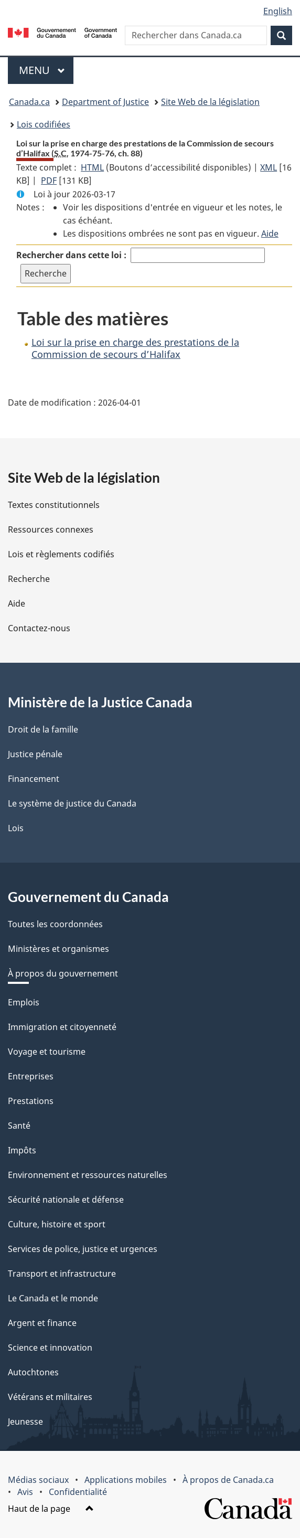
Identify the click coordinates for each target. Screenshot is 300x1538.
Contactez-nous (39, 628)
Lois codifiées (43, 124)
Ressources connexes (50, 529)
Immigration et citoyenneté (62, 1027)
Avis (25, 1492)
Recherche (29, 579)
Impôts (22, 1150)
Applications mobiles (125, 1480)
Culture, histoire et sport (56, 1224)
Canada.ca (29, 102)
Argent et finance (42, 1323)
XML (268, 167)
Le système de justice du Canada (72, 803)
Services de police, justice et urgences (82, 1249)
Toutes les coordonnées (55, 924)
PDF (49, 180)
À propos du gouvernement (63, 973)
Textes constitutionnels (54, 505)
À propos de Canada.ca (228, 1480)
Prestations (30, 1101)
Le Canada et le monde (53, 1298)
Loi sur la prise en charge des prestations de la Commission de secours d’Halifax (135, 348)
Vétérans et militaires (50, 1397)
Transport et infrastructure (62, 1273)
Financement (33, 778)
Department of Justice (105, 102)
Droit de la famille (43, 729)
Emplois (23, 1002)
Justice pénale (35, 754)
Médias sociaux (38, 1480)
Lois (16, 828)
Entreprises (30, 1076)
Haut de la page (51, 1508)
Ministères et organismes (58, 948)
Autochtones (33, 1372)
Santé (19, 1125)
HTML (92, 167)
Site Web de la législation (210, 102)
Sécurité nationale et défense (66, 1199)
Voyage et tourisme (46, 1051)
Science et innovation (50, 1347)
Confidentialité (78, 1492)
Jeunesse (25, 1421)
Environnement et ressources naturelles (87, 1175)
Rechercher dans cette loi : (71, 255)
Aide (269, 233)
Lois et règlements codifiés (61, 554)
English (277, 11)
